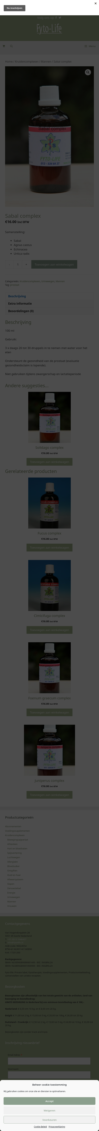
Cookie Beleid (40, 1126)
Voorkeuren (49, 1119)
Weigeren (49, 1110)
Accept (49, 1101)
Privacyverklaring (57, 1126)
